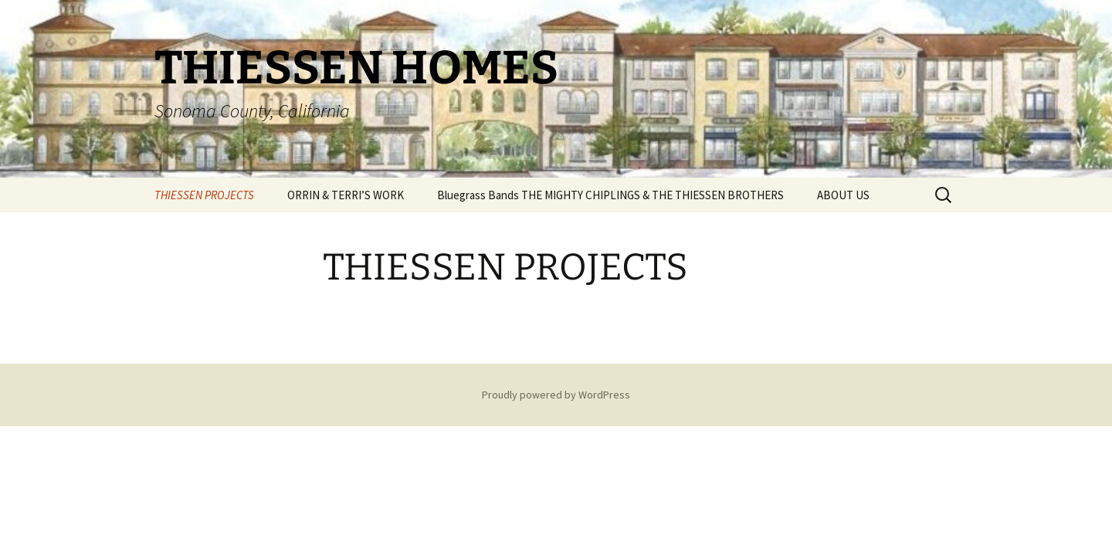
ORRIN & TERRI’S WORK (345, 195)
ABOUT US (843, 195)
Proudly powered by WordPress (556, 395)
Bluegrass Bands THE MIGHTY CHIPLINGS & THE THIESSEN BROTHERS (610, 195)
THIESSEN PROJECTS (204, 195)
